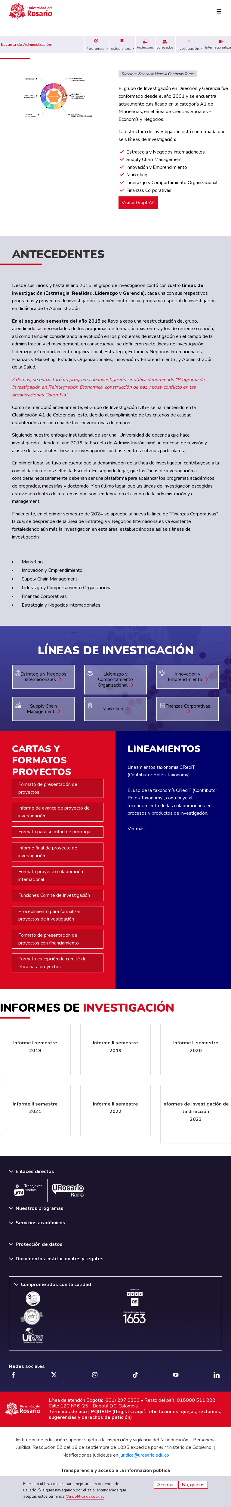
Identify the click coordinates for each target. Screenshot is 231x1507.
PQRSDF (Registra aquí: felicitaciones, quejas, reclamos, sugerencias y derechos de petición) (135, 1414)
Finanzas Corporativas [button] (187, 708)
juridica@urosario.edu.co (144, 1455)
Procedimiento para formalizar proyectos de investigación (49, 915)
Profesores (145, 45)
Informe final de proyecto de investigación (47, 852)
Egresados (165, 45)
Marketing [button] (115, 709)
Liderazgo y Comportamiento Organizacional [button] (115, 679)
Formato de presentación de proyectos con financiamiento (48, 939)
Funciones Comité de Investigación (54, 895)
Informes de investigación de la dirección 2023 (195, 1112)
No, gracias (193, 1485)
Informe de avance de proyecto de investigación (54, 812)
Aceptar (165, 1485)
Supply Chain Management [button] (43, 709)
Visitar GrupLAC (138, 202)
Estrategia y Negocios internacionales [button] (43, 677)
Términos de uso (68, 1411)
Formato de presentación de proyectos (47, 788)
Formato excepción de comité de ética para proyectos (52, 963)
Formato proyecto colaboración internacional (50, 875)
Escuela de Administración (26, 45)
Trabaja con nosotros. (28, 1190)
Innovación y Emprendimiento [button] (188, 677)
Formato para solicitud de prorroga (54, 831)
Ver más (136, 828)
